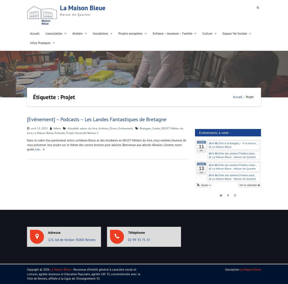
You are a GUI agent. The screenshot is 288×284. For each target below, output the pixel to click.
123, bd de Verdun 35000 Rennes (72, 240)
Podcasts (60, 133)
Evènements (126, 128)
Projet (69, 133)
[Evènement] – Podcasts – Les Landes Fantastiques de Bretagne (96, 119)
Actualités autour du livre (82, 128)
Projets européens (130, 33)
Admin (57, 128)
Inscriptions (100, 33)
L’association (53, 33)
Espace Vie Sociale (234, 33)
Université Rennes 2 (86, 133)
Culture (207, 33)
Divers (113, 128)
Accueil (34, 33)
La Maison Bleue (82, 8)
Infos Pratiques (40, 43)
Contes (156, 128)
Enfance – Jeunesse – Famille (172, 33)
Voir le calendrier (249, 185)
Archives (104, 128)
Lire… (38, 149)
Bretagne (145, 128)
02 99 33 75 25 (139, 240)
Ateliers (77, 33)
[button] (203, 185)
